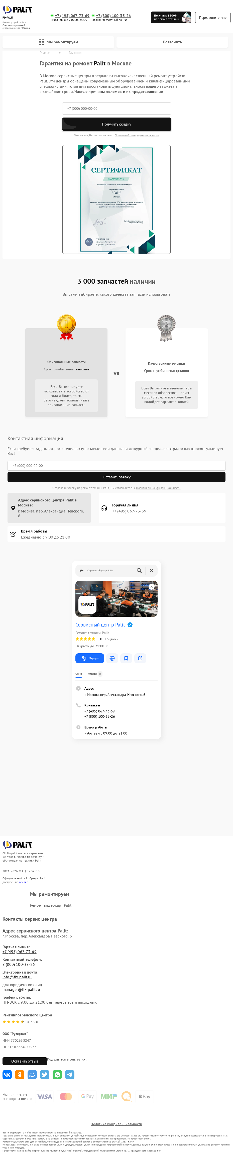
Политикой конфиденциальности (137, 135)
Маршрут (90, 658)
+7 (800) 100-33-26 (113, 15)
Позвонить (172, 41)
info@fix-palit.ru (17, 976)
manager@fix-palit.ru (21, 989)
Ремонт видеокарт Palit (50, 905)
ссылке (23, 882)
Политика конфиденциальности (116, 1124)
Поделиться (7, 1074)
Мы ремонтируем (58, 42)
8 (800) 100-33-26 (19, 964)
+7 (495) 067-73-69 (72, 15)
